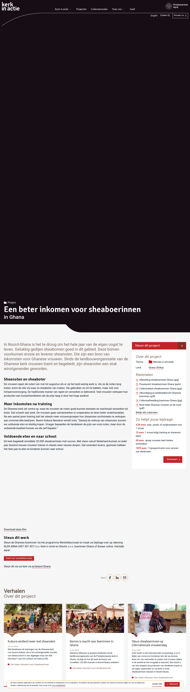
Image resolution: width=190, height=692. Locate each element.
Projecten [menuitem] (81, 9)
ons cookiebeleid (58, 685)
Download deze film (15, 529)
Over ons (118, 9)
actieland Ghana (41, 566)
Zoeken (165, 15)
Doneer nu (179, 15)
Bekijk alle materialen (147, 412)
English (154, 16)
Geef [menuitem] (132, 9)
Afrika (160, 367)
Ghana (152, 367)
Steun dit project (147, 345)
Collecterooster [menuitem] (99, 9)
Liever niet (157, 684)
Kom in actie (62, 9)
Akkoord (172, 684)
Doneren (172, 459)
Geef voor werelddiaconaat (19, 558)
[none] (63, 9)
